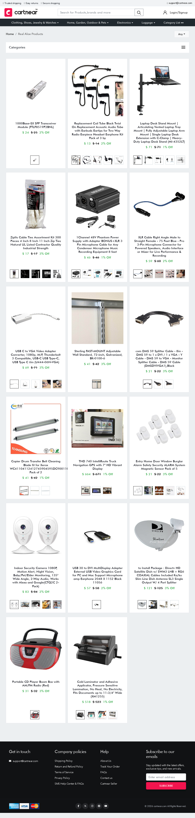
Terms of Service (64, 777)
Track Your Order (110, 771)
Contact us (106, 783)
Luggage (147, 22)
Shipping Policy (64, 766)
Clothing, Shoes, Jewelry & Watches (33, 22)
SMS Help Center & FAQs (69, 788)
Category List (174, 22)
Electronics (124, 22)
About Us (105, 766)
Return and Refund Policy (69, 771)
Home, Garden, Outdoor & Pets (86, 22)
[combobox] (181, 34)
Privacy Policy (62, 783)
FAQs (103, 777)
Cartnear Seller (108, 788)
